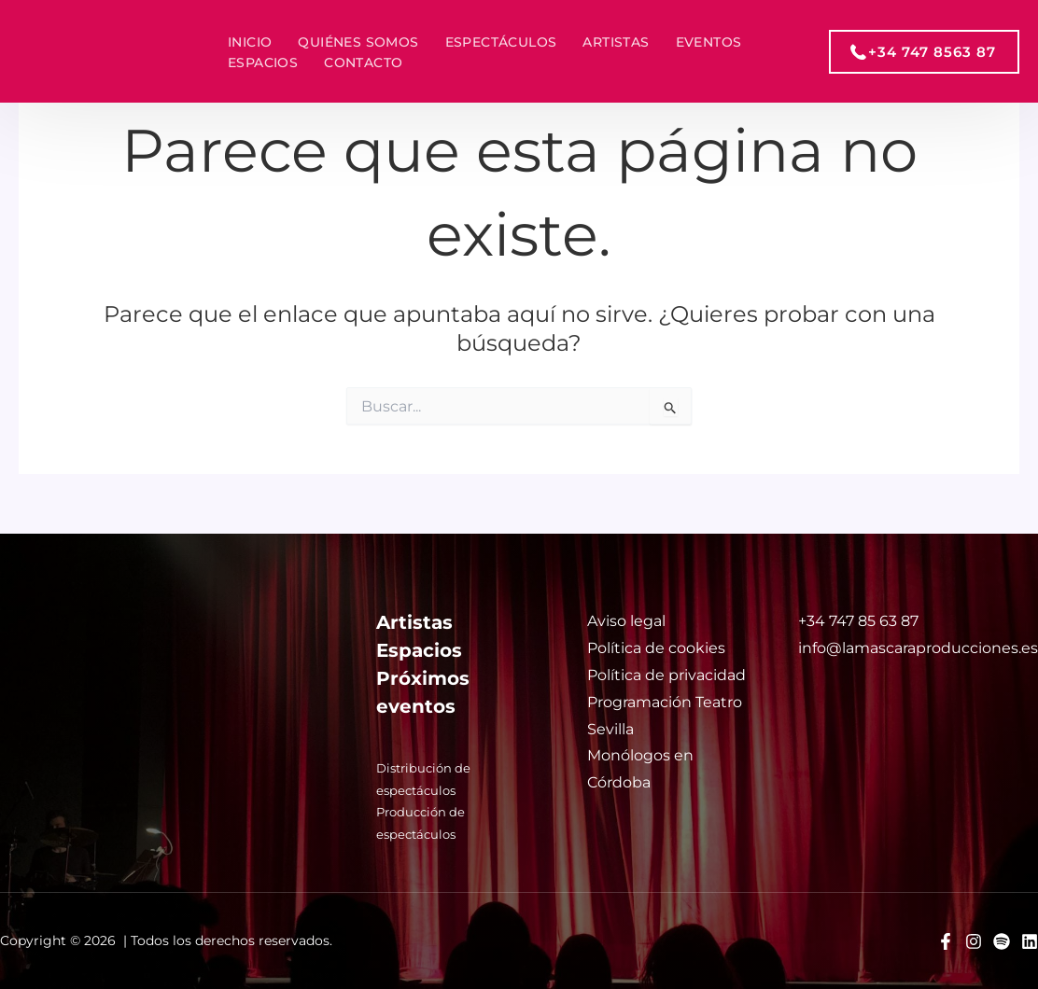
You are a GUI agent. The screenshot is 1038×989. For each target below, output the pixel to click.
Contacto (363, 62)
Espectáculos (501, 42)
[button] (924, 52)
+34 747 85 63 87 (858, 621)
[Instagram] (973, 941)
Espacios (263, 62)
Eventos (709, 42)
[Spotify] (1001, 941)
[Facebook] (945, 941)
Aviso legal (626, 621)
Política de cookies (656, 648)
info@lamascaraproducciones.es (918, 648)
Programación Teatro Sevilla (664, 715)
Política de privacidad (666, 675)
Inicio (250, 42)
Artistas (615, 42)
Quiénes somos (358, 42)
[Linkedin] (1029, 941)
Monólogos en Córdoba (640, 768)
